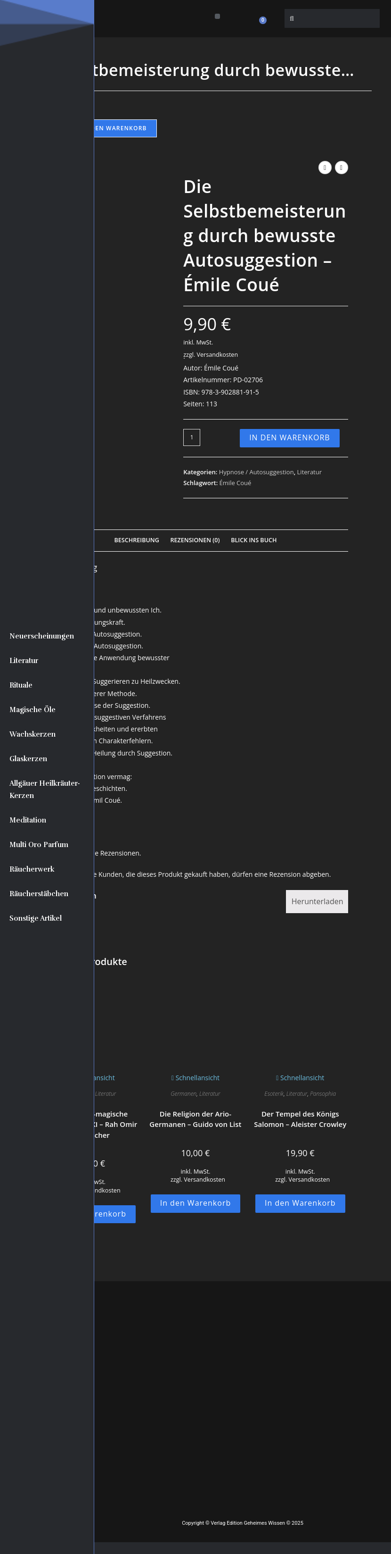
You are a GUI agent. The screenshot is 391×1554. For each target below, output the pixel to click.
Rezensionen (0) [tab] (195, 540)
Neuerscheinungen (41, 636)
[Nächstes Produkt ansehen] (341, 167)
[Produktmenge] (191, 437)
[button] (217, 16)
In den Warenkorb (114, 128)
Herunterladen (317, 901)
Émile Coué (236, 483)
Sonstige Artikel (35, 918)
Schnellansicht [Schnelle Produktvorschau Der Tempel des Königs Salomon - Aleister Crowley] (300, 1077)
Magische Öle (32, 710)
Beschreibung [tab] (136, 540)
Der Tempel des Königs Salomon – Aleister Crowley (300, 1119)
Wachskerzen (32, 734)
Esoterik (274, 1094)
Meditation (27, 820)
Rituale (21, 685)
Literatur (23, 660)
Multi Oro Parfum (38, 844)
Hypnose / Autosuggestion (256, 472)
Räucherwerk (32, 869)
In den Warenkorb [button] (195, 1203)
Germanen (183, 1094)
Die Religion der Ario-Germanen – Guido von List (195, 1119)
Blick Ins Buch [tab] (254, 540)
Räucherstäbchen (38, 894)
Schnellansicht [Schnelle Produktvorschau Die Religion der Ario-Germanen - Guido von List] (195, 1077)
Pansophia (323, 1094)
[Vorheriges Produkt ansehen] (325, 167)
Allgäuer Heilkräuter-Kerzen (44, 789)
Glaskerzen (28, 759)
